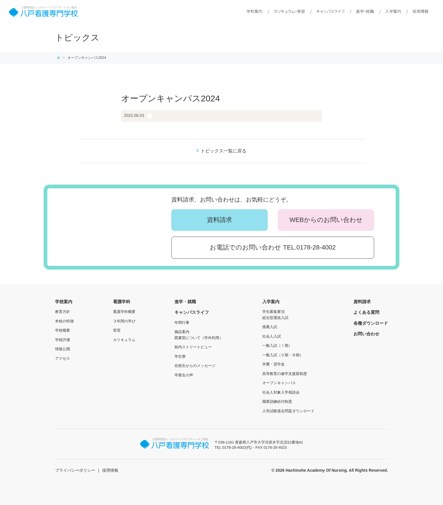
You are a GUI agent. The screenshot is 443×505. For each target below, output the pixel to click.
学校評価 (62, 340)
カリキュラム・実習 (289, 11)
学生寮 (180, 356)
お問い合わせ (366, 333)
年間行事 (181, 322)
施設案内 (181, 332)
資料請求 (219, 219)
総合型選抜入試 (275, 318)
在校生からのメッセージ (194, 365)
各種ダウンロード (370, 323)
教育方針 (62, 311)
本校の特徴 (64, 321)
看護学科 (121, 301)
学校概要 (62, 330)
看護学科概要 (124, 311)
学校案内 (254, 11)
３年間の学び (124, 321)
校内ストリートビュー (193, 347)
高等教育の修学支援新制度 (284, 374)
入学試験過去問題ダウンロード (288, 411)
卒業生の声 (183, 375)
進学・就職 (365, 11)
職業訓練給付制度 (277, 401)
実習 (117, 330)
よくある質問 (366, 312)
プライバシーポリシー (75, 470)
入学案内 (393, 11)
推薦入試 (269, 327)
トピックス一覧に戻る (223, 150)
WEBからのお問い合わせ (326, 219)
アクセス (62, 358)
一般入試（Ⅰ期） (277, 345)
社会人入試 (271, 336)
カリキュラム (124, 340)
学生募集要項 (273, 311)
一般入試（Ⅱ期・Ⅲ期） (282, 355)
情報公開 (62, 349)
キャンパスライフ (330, 11)
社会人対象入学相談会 (281, 392)
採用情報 (421, 11)
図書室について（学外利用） (198, 338)
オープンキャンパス (279, 383)
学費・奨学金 (273, 364)
